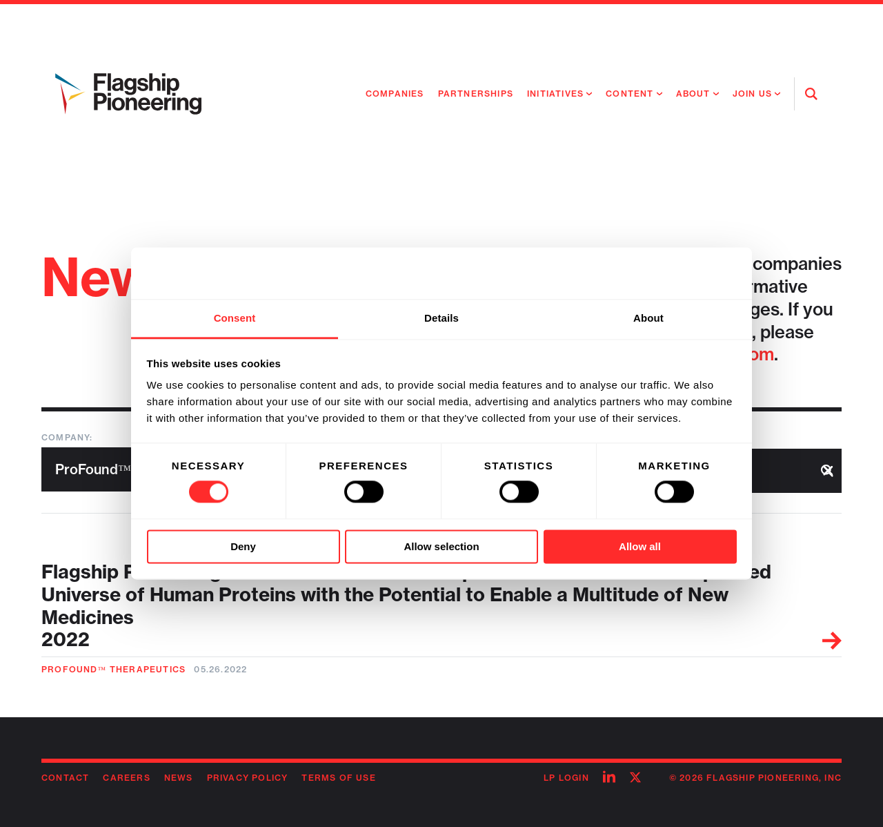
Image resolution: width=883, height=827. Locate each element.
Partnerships (475, 93)
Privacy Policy (247, 777)
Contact (65, 777)
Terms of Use (338, 777)
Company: (67, 437)
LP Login (566, 777)
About (693, 93)
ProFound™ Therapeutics (113, 669)
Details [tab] (441, 318)
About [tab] (648, 318)
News (178, 777)
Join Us (752, 93)
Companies (395, 93)
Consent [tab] (235, 318)
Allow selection (441, 546)
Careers (126, 777)
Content (629, 93)
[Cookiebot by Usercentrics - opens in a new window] (676, 273)
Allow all (640, 546)
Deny (243, 546)
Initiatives (555, 93)
